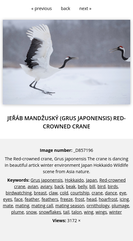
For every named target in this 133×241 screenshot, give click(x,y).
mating (22, 205)
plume (17, 212)
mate (8, 205)
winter (115, 212)
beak (71, 186)
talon (77, 212)
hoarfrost (108, 199)
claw (53, 193)
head (92, 199)
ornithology (98, 205)
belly (82, 186)
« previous (41, 8)
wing (89, 212)
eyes (7, 199)
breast (40, 193)
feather (32, 199)
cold (64, 193)
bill (92, 186)
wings (101, 212)
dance (111, 193)
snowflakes (50, 212)
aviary (46, 186)
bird (101, 186)
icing (124, 199)
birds (113, 186)
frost (79, 199)
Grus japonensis (47, 180)
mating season (69, 205)
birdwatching (19, 193)
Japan (91, 180)
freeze (66, 199)
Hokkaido (74, 180)
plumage (120, 205)
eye (122, 193)
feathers (50, 199)
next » (85, 8)
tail (66, 212)
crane (97, 193)
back (65, 8)
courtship (79, 193)
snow (31, 212)
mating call (42, 205)
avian (33, 186)
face (18, 199)
